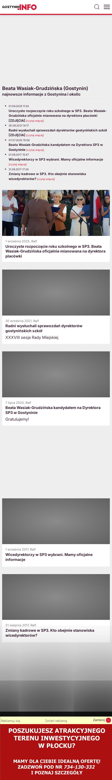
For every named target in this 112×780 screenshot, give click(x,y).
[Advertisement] (56, 49)
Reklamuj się (10, 721)
